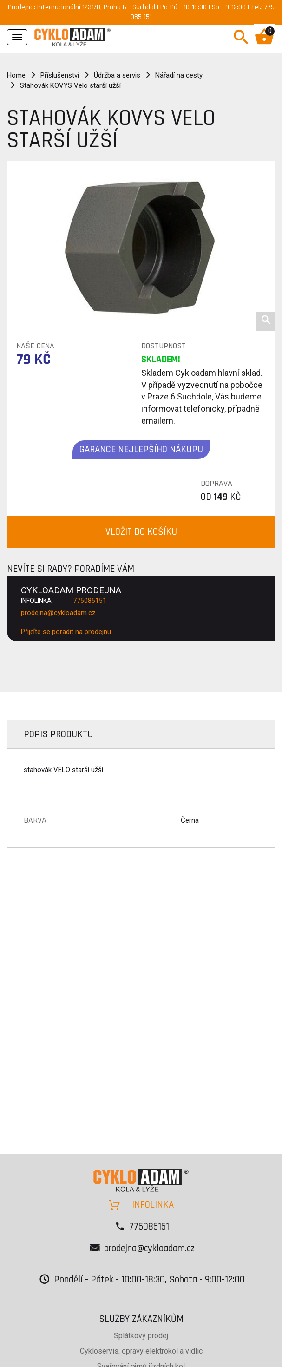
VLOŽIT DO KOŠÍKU (141, 531)
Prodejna (21, 7)
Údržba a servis (117, 75)
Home (16, 75)
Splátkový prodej (141, 1335)
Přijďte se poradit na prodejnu (66, 632)
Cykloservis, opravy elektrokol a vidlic (141, 1351)
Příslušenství (59, 75)
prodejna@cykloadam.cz (58, 612)
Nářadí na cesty (179, 75)
